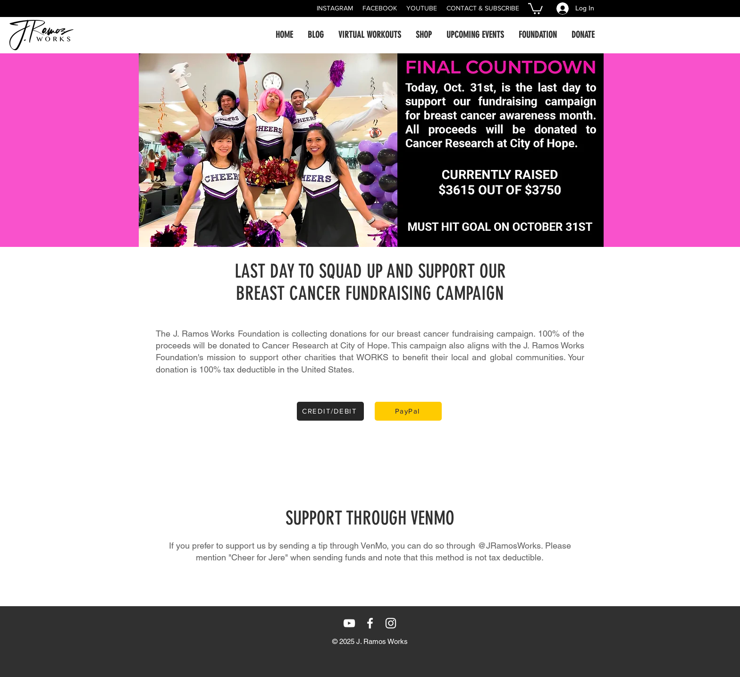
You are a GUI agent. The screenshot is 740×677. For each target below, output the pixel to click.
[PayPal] (408, 411)
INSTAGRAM (335, 8)
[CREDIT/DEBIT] (330, 411)
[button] (535, 8)
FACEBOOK (379, 8)
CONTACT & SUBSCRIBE (482, 8)
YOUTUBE (421, 8)
